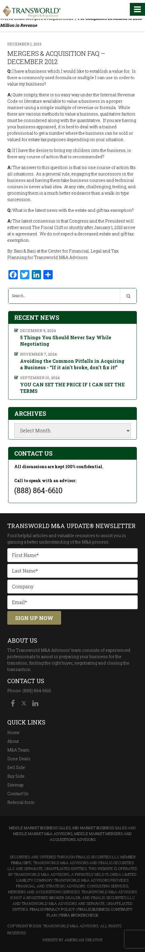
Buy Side (15, 776)
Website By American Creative (72, 939)
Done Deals (18, 758)
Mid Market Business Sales (99, 827)
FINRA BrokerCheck (78, 915)
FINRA (16, 862)
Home (13, 732)
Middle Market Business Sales (40, 827)
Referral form (20, 802)
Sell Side (16, 767)
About (13, 741)
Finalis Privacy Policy (52, 909)
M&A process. (95, 542)
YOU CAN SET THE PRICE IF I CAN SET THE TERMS (72, 387)
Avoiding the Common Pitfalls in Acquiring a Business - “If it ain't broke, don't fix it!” (72, 364)
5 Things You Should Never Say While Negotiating (65, 340)
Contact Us (18, 793)
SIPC (27, 862)
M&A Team (18, 750)
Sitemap (15, 785)
